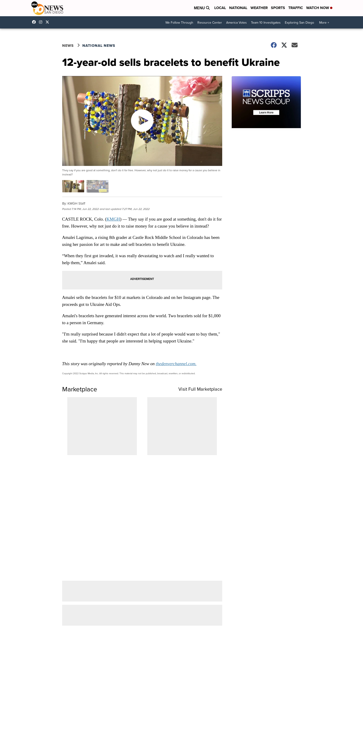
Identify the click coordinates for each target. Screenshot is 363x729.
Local (220, 7)
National (238, 7)
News (68, 45)
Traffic (295, 7)
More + (324, 22)
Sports (278, 7)
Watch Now (319, 7)
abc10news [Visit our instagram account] (42, 22)
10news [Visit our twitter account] (48, 22)
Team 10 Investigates (266, 22)
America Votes (236, 22)
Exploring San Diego (299, 22)
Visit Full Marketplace (200, 389)
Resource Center (209, 22)
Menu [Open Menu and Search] (202, 8)
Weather (259, 7)
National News (98, 45)
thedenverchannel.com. (176, 363)
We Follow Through (179, 22)
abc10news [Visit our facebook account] (35, 22)
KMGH (113, 219)
